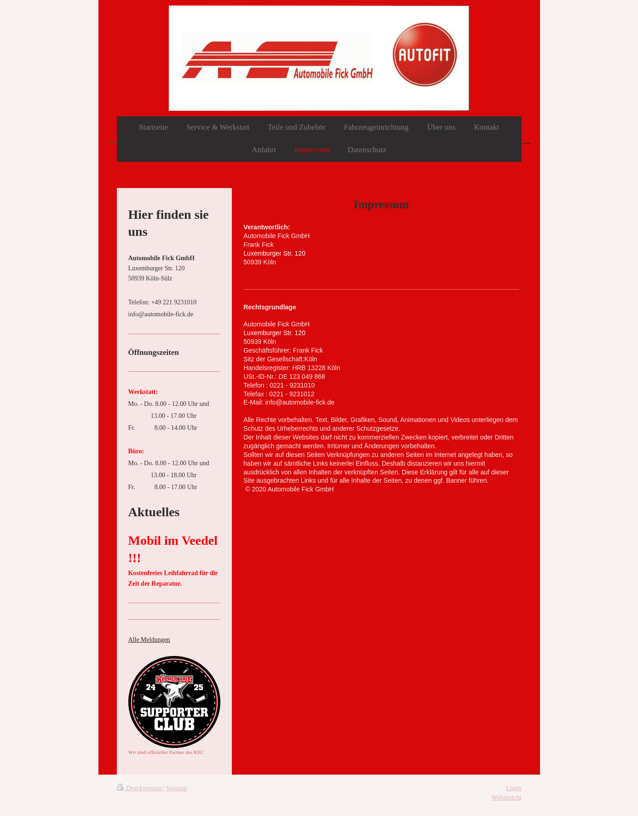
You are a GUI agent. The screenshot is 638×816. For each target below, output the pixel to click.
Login (513, 788)
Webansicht (507, 797)
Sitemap (176, 788)
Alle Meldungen (149, 639)
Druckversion (140, 788)
